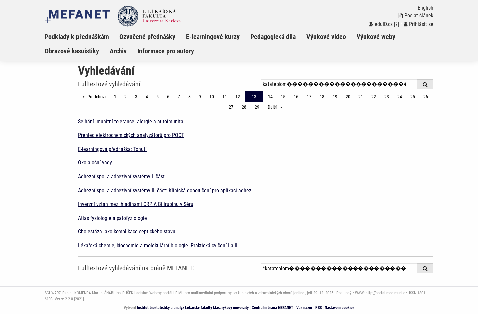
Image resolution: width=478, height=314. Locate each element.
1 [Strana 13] (115, 96)
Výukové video (326, 37)
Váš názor (304, 307)
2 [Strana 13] (125, 96)
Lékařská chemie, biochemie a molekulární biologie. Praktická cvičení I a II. (158, 245)
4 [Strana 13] (147, 96)
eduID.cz (381, 24)
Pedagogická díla (273, 37)
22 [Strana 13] (373, 96)
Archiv (118, 51)
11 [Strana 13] (224, 96)
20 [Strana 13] (348, 96)
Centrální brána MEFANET (272, 307)
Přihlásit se (418, 24)
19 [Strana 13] (335, 96)
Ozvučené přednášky (147, 37)
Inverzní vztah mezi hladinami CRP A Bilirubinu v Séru (135, 204)
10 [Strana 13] (211, 96)
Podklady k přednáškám (77, 37)
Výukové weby (376, 37)
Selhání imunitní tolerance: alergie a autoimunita (130, 121)
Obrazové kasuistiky (72, 51)
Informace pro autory (165, 51)
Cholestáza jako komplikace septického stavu (126, 231)
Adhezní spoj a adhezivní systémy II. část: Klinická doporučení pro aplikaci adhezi (165, 190)
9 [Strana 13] (200, 96)
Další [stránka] (276, 106)
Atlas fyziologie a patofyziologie (112, 218)
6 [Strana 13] (168, 96)
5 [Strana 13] (157, 96)
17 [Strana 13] (309, 96)
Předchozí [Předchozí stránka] (98, 96)
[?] (396, 24)
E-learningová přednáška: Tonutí (112, 149)
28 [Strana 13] (244, 107)
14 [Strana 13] (270, 96)
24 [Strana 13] (399, 96)
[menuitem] (82, 37)
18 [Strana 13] (322, 96)
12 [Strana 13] (237, 96)
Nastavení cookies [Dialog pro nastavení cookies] (339, 307)
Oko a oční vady (95, 162)
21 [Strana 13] (360, 96)
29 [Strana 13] (257, 107)
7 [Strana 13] (179, 96)
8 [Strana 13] (189, 96)
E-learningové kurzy (213, 37)
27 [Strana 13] (231, 107)
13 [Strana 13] (254, 96)
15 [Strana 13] (283, 96)
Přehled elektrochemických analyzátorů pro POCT (131, 135)
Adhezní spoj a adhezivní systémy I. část (121, 176)
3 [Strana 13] (136, 96)
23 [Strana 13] (386, 96)
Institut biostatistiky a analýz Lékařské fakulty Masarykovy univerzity (193, 307)
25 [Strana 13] (412, 96)
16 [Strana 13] (296, 96)
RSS (318, 307)
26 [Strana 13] (425, 96)
